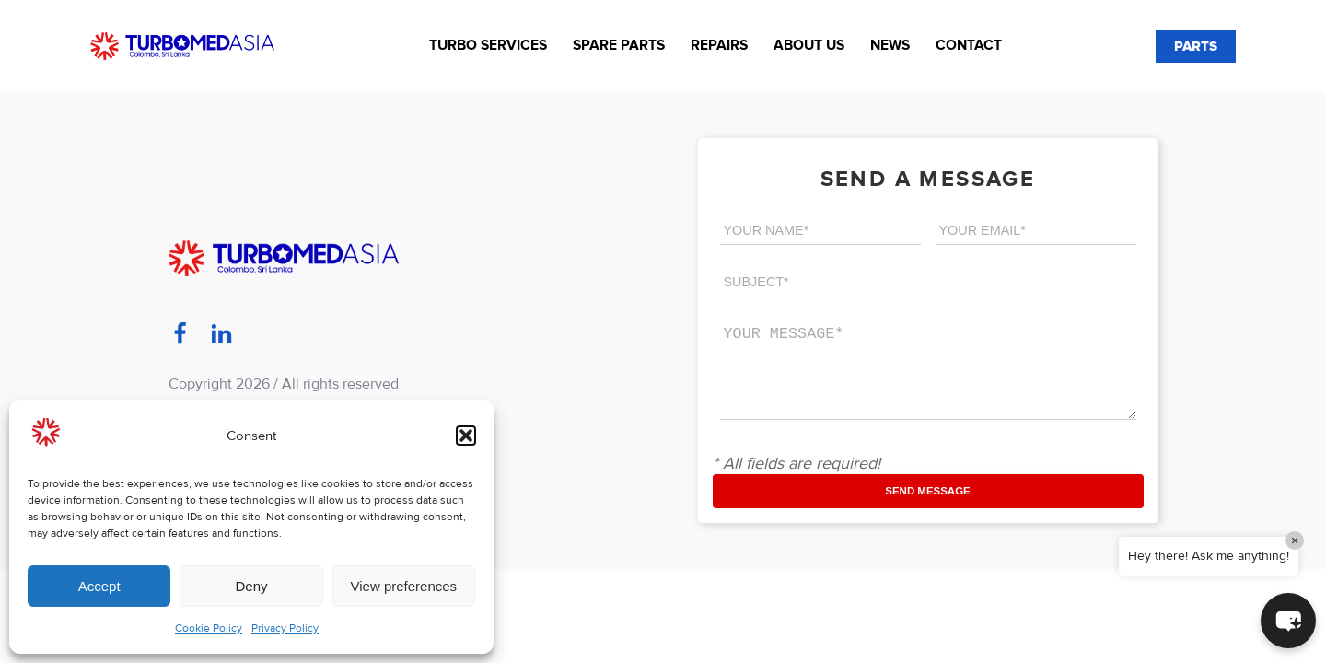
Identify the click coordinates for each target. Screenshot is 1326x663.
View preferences (404, 586)
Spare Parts (619, 45)
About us (809, 45)
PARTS (1195, 46)
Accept (99, 586)
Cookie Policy (208, 628)
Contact (969, 45)
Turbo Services (488, 45)
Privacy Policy (285, 628)
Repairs (719, 45)
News (890, 45)
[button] (466, 435)
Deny (251, 586)
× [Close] (1294, 540)
